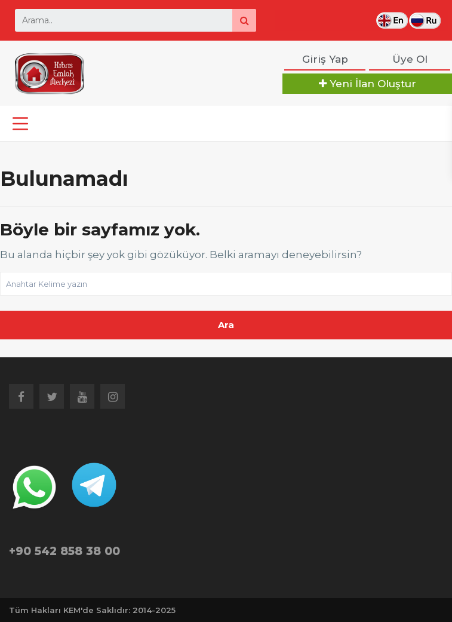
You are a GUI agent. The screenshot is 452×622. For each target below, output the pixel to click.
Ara (226, 324)
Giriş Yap (325, 59)
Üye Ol (410, 59)
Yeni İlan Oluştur (367, 84)
